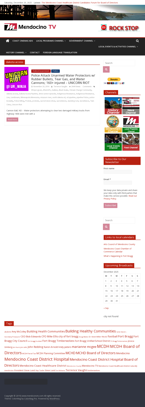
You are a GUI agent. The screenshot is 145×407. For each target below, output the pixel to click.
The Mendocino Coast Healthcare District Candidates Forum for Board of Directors (79, 2)
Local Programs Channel (50, 40)
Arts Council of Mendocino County (119, 244)
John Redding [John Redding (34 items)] (35, 347)
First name (109, 168)
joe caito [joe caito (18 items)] (23, 347)
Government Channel (81, 40)
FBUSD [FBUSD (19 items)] (104, 337)
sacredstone (61, 101)
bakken (55, 90)
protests (35, 101)
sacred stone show (47, 101)
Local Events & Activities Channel (117, 46)
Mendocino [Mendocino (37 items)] (123, 353)
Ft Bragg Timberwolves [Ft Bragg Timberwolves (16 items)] (119, 341)
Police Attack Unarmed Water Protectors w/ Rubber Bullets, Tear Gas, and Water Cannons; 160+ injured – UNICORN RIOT (63, 79)
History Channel (15, 52)
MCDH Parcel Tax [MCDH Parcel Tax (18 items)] (29, 353)
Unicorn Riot (17, 104)
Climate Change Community (80, 90)
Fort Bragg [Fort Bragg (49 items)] (125, 336)
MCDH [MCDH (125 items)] (103, 346)
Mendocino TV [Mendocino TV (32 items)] (90, 365)
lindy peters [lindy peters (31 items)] (64, 347)
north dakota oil (59, 97)
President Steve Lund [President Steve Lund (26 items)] (24, 370)
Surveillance (84, 101)
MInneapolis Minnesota (30, 97)
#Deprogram (36, 90)
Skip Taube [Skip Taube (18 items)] (39, 370)
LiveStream (15, 97)
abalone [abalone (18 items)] (7, 332)
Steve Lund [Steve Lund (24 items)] (50, 370)
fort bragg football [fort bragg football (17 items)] (35, 341)
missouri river (45, 97)
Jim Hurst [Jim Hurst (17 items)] (16, 347)
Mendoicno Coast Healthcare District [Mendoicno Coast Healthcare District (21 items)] (114, 366)
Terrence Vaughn (61, 86)
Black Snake (63, 90)
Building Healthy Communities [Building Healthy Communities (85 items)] (90, 331)
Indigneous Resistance (85, 94)
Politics (55, 71)
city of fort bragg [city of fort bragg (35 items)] (68, 336)
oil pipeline (71, 97)
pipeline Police (82, 97)
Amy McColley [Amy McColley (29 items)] (19, 331)
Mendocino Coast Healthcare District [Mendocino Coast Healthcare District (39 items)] (43, 365)
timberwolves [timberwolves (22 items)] (94, 370)
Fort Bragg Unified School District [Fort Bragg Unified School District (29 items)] (92, 340)
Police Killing (19, 101)
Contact (35, 52)
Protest (28, 101)
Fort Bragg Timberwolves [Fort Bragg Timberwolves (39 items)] (58, 340)
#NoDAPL (47, 90)
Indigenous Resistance (66, 94)
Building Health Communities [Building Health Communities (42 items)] (46, 331)
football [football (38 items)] (113, 336)
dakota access (12, 94)
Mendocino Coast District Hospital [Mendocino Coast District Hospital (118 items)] (36, 359)
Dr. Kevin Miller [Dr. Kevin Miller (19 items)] (95, 337)
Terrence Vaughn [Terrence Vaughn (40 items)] (77, 370)
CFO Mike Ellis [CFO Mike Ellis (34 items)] (50, 336)
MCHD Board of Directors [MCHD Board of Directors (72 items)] (96, 353)
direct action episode (47, 94)
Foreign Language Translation (60, 52)
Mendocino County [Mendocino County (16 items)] (74, 366)
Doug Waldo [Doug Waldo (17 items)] (83, 337)
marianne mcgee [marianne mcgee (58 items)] (84, 346)
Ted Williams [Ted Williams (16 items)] (60, 371)
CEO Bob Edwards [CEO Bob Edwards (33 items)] (31, 336)
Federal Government (41, 71)
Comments (86, 86)
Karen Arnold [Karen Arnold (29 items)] (51, 347)
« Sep (106, 308)
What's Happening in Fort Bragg (118, 256)
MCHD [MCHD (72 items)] (70, 353)
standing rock (73, 101)
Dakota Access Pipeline (28, 94)
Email (107, 179)
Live (8, 97)
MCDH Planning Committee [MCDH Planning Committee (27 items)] (50, 353)
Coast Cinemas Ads (22, 40)
